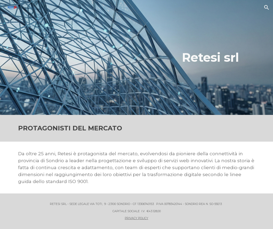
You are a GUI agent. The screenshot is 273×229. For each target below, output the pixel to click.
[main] (219, 57)
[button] (266, 7)
